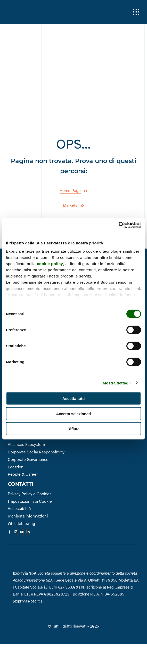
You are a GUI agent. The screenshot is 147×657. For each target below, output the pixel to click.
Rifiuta (74, 429)
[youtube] (22, 532)
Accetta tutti (73, 398)
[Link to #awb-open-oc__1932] (136, 12)
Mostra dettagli (116, 383)
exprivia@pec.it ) (28, 601)
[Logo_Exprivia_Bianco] (33, 7)
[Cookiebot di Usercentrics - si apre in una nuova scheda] (118, 224)
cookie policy (50, 263)
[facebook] (9, 532)
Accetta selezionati (73, 413)
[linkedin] (28, 532)
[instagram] (16, 532)
